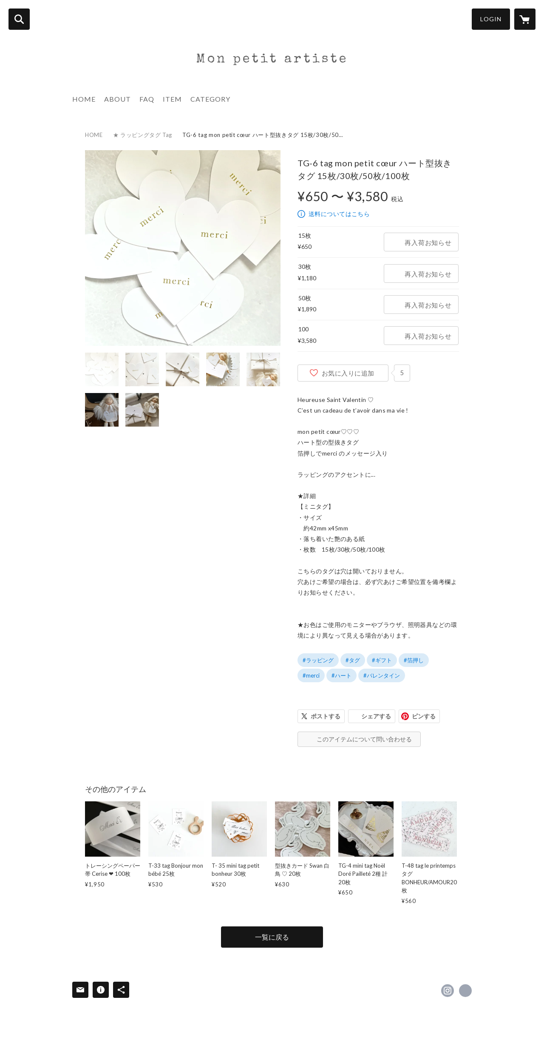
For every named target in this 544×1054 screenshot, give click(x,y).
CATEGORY (210, 99)
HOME (84, 99)
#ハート (341, 675)
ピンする (424, 716)
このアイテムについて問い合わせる (364, 739)
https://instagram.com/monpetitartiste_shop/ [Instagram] (447, 990)
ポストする (325, 716)
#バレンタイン (381, 675)
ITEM (172, 99)
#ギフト (382, 660)
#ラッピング (318, 660)
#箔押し (414, 660)
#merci (311, 675)
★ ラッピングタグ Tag (142, 134)
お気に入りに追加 (348, 373)
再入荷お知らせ (428, 242)
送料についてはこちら (339, 213)
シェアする (376, 716)
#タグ (353, 660)
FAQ (146, 99)
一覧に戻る (272, 937)
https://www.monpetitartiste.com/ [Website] (465, 990)
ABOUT (117, 99)
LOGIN (491, 19)
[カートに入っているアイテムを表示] (525, 19)
